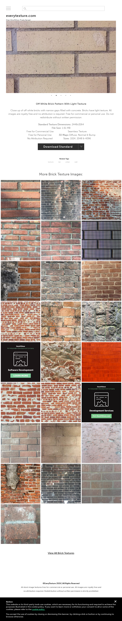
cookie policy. (38, 609)
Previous (3, 51)
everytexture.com (21, 17)
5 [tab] (70, 95)
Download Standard (57, 146)
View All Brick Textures (61, 553)
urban (67, 162)
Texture (51, 162)
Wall (76, 162)
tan (59, 162)
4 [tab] (65, 95)
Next (118, 51)
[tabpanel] (61, 51)
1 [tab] (51, 95)
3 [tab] (61, 95)
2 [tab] (56, 95)
